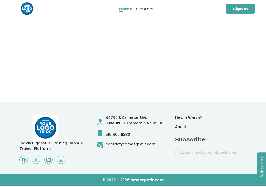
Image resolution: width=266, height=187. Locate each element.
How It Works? (188, 118)
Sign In (240, 8)
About (180, 126)
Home (125, 8)
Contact (145, 8)
